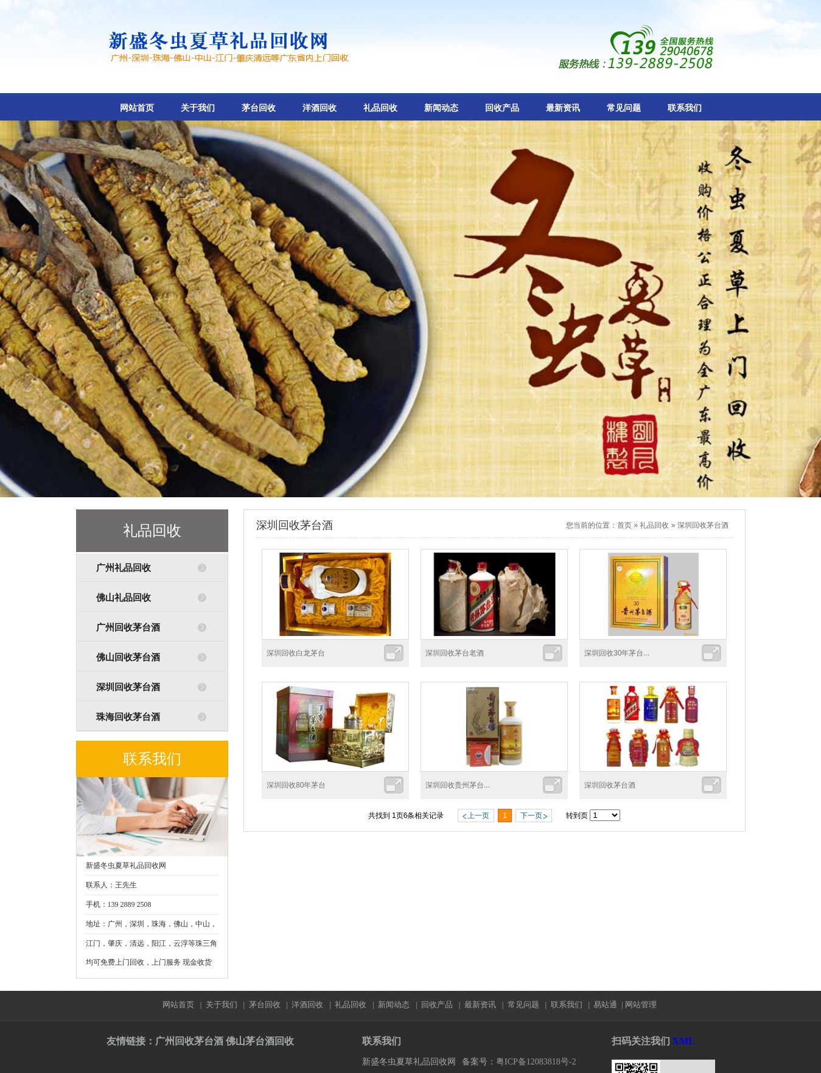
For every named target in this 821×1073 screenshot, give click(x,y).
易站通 (608, 1004)
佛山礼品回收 (123, 598)
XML (684, 1041)
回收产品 (502, 108)
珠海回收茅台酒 (128, 717)
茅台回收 (259, 108)
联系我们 (685, 108)
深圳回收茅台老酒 (454, 653)
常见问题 (624, 108)
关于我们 (198, 108)
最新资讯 (563, 108)
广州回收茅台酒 (128, 627)
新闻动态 (441, 108)
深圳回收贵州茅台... (457, 785)
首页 (624, 525)
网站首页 (137, 108)
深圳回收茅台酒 (128, 687)
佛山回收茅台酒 (128, 657)
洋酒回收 (319, 108)
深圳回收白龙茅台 (296, 653)
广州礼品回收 (123, 568)
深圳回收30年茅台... (616, 653)
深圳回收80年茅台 (296, 785)
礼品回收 (380, 108)
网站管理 (641, 1004)
